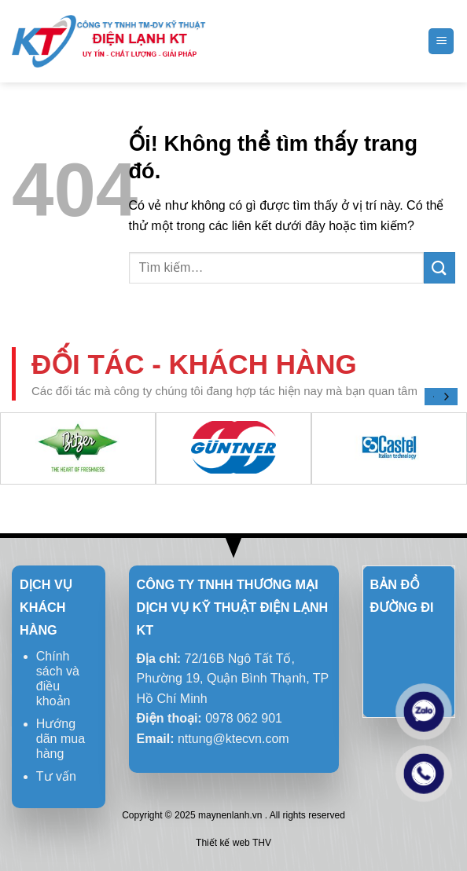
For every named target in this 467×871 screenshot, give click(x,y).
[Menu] (441, 41)
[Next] (446, 396)
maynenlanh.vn (230, 815)
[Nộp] (439, 268)
